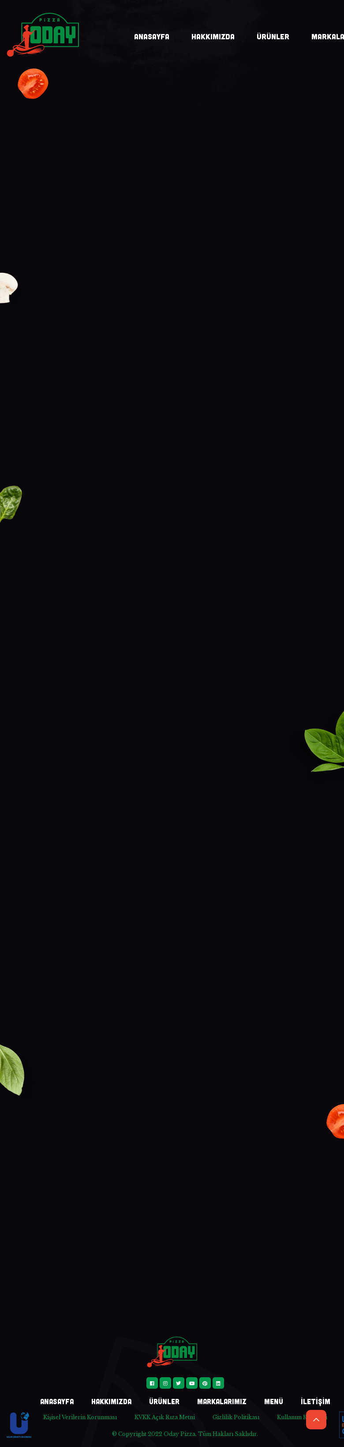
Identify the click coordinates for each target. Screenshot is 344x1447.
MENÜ (273, 1401)
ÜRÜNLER (273, 36)
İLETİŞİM (315, 1401)
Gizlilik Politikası (236, 1417)
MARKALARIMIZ (222, 1401)
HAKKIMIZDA (213, 36)
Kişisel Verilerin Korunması (80, 1417)
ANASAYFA (151, 36)
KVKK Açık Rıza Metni (165, 1417)
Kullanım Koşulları (302, 1417)
